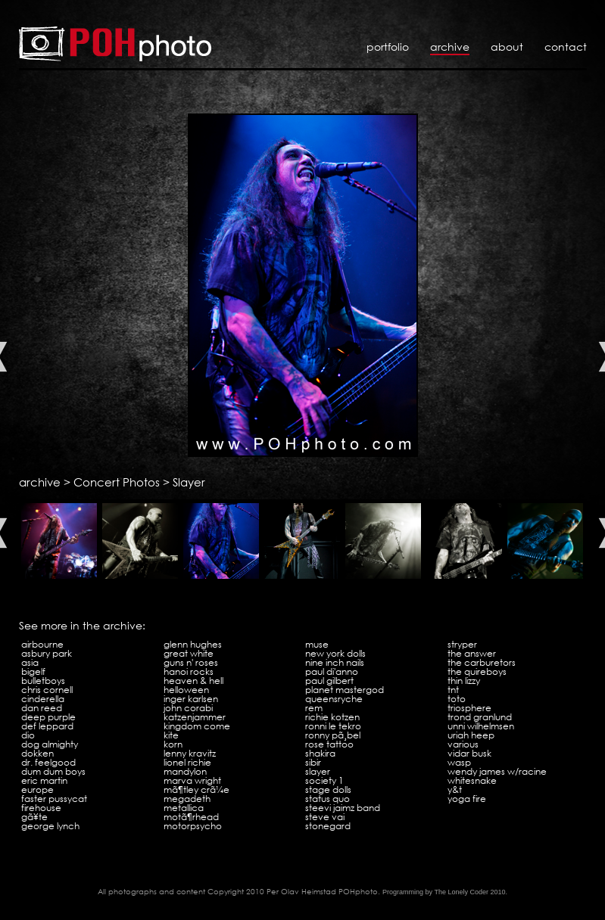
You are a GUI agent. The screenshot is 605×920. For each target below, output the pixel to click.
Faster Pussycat (54, 798)
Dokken (37, 753)
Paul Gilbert (329, 680)
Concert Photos (116, 482)
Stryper (462, 644)
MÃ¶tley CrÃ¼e (196, 789)
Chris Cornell (47, 689)
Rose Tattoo (329, 744)
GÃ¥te (34, 816)
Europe (37, 789)
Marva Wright (192, 780)
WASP (459, 762)
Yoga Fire (467, 798)
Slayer (189, 482)
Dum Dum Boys (53, 771)
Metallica (184, 807)
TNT (453, 689)
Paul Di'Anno (331, 671)
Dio (28, 735)
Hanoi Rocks (189, 671)
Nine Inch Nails (334, 662)
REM (314, 707)
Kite (171, 735)
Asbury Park (46, 653)
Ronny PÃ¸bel (332, 735)
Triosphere (469, 707)
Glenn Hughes (193, 644)
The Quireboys (477, 671)
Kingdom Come (197, 726)
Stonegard (328, 825)
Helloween (186, 689)
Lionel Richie (187, 762)
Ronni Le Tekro (333, 726)
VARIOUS (463, 744)
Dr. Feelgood (48, 762)
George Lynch (50, 825)
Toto (457, 698)
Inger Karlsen (191, 698)
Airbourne (42, 644)
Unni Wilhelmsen (481, 726)
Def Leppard (47, 726)
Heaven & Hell (193, 680)
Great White (189, 653)
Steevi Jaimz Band (342, 807)
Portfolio (387, 46)
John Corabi (188, 707)
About (507, 46)
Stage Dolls (328, 789)
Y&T (455, 789)
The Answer (472, 653)
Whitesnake (472, 780)
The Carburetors (482, 662)
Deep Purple (48, 716)
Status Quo (327, 798)
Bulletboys (43, 680)
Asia (30, 662)
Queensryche (334, 698)
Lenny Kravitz (190, 753)
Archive (449, 46)
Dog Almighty (49, 744)
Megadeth (187, 798)
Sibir (313, 762)
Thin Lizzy (464, 680)
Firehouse (41, 807)
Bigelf (33, 671)
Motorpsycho (193, 825)
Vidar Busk (469, 753)
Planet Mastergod (344, 689)
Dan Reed (41, 707)
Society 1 (324, 780)
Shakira (320, 753)
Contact (565, 46)
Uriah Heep (471, 735)
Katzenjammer (195, 716)
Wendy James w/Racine (497, 771)
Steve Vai (325, 816)
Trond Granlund (480, 716)
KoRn (173, 744)
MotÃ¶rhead (191, 816)
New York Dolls (335, 653)
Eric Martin (44, 780)
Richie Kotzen (332, 716)
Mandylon (185, 771)
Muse (317, 644)
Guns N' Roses (191, 662)
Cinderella (42, 698)
